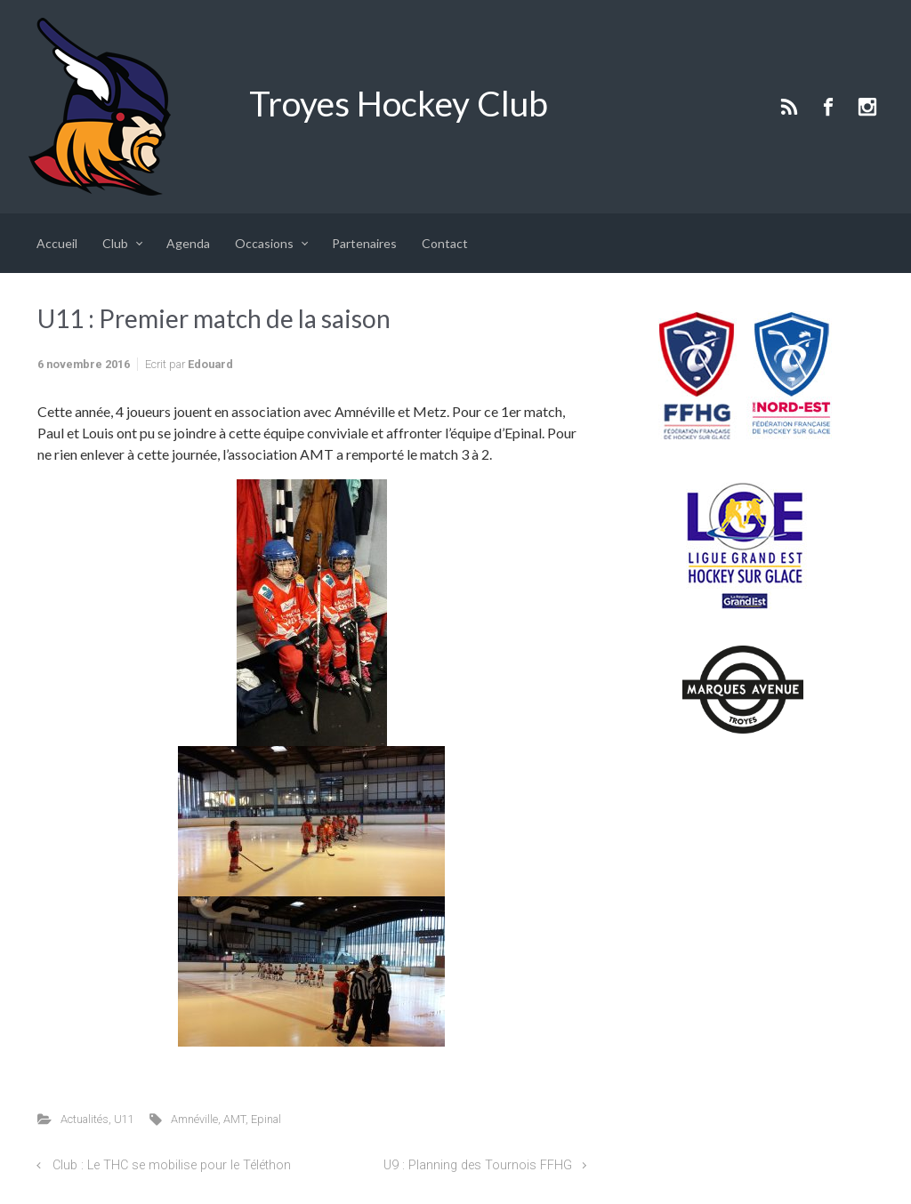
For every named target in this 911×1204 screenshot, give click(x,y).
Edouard (210, 364)
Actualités (84, 1119)
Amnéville (194, 1119)
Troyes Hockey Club (398, 103)
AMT (234, 1119)
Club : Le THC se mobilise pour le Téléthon (171, 1165)
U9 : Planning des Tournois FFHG (477, 1165)
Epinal (266, 1119)
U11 (124, 1119)
